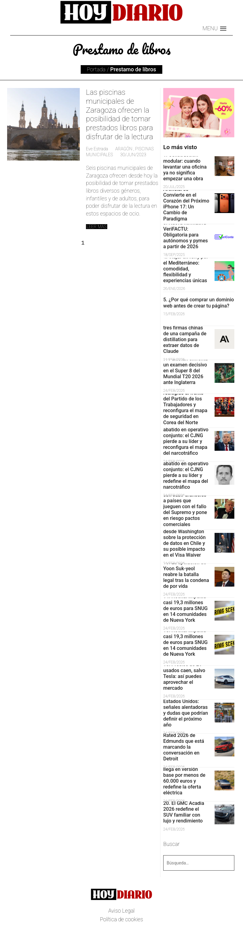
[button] (214, 28)
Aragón (123, 148)
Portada (96, 69)
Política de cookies (121, 919)
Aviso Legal (121, 911)
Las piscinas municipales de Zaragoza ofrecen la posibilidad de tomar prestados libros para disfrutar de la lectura (119, 114)
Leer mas (97, 226)
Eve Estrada (97, 148)
